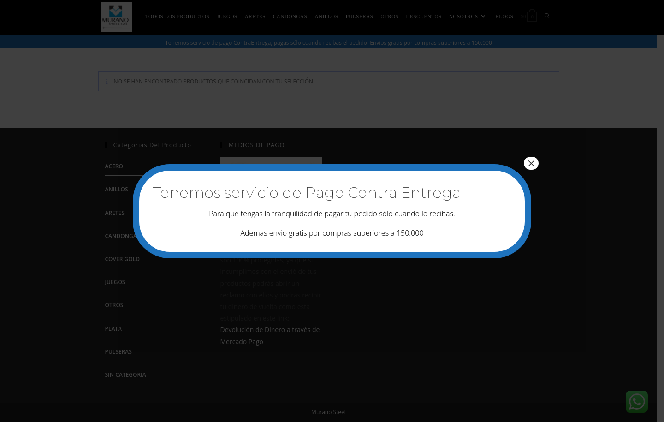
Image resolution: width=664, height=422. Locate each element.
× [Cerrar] (531, 163)
